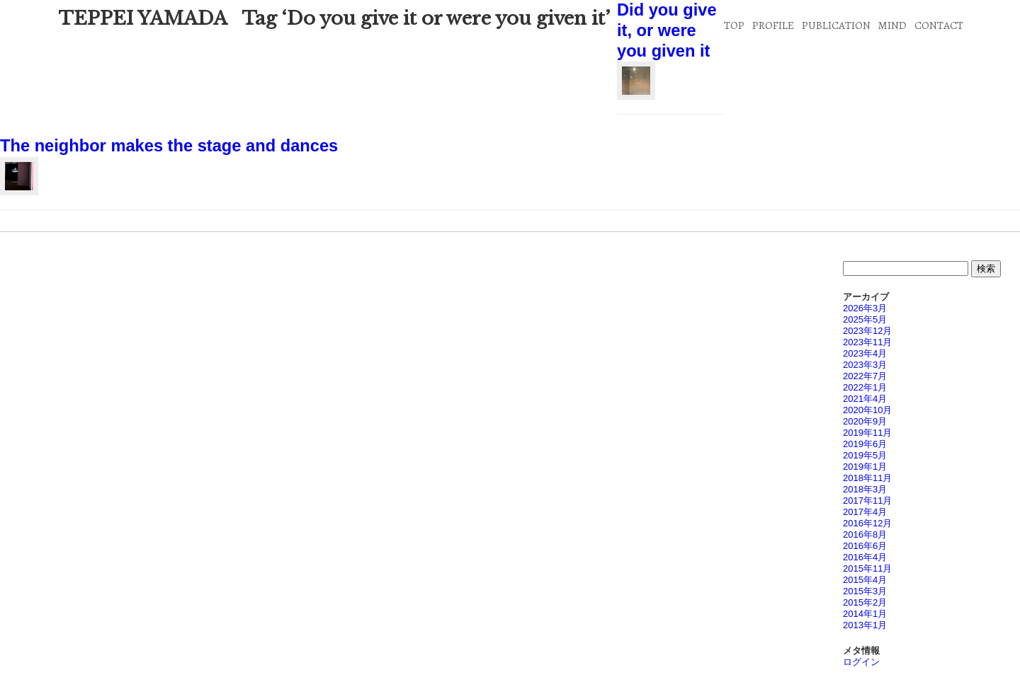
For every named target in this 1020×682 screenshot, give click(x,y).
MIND (892, 25)
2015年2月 (865, 602)
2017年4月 (865, 512)
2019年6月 (865, 444)
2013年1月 (865, 625)
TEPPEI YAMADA (142, 18)
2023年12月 (867, 330)
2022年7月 (865, 376)
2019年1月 (865, 466)
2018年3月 (865, 489)
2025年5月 (865, 319)
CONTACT (938, 25)
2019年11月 (867, 432)
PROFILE (773, 25)
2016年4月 (865, 557)
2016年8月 (865, 534)
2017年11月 (867, 500)
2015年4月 (865, 579)
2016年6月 (865, 546)
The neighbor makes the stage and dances (169, 146)
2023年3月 (865, 364)
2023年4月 (865, 353)
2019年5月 (865, 455)
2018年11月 (867, 478)
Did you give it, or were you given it (667, 30)
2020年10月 (867, 410)
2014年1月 (865, 613)
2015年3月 (865, 591)
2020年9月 (865, 421)
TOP (734, 25)
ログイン (861, 662)
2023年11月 (867, 342)
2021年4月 (865, 398)
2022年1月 (865, 387)
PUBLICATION (836, 25)
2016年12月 (867, 523)
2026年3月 (865, 308)
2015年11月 (867, 568)
